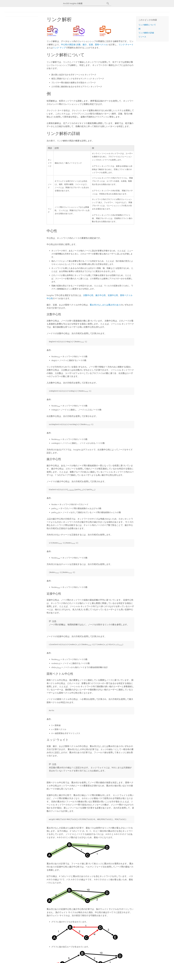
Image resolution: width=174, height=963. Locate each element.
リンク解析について (147, 25)
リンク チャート (126, 44)
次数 (78, 44)
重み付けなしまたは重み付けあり (105, 305)
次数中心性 (88, 295)
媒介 (85, 44)
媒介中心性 (100, 295)
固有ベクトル (101, 44)
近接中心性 (113, 295)
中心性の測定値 (68, 44)
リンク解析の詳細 (146, 33)
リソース (142, 37)
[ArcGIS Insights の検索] (85, 3)
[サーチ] (108, 3)
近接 (91, 44)
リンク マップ (59, 47)
